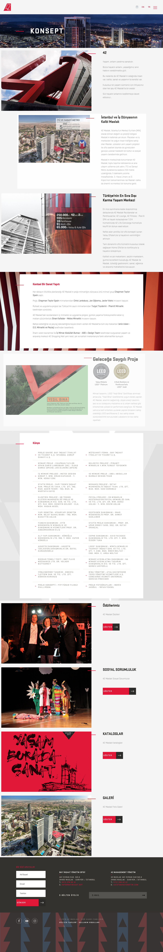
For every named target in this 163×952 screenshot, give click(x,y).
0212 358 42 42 (120, 882)
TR (149, 7)
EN (143, 7)
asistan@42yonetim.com (125, 885)
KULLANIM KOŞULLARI (89, 922)
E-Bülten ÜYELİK (69, 895)
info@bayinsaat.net (72, 885)
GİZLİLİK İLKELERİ (68, 922)
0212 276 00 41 (69, 882)
